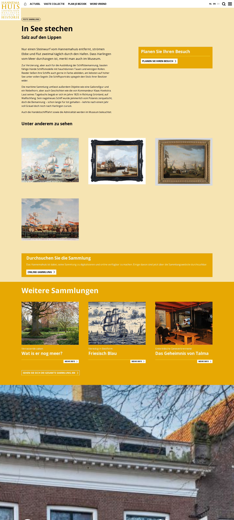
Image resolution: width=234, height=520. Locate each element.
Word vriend (98, 4)
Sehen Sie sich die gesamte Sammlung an (49, 372)
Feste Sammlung (31, 19)
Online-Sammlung (40, 272)
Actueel (35, 4)
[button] (230, 4)
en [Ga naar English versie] (214, 4)
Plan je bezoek (77, 4)
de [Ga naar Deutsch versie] (218, 4)
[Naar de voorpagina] (10, 10)
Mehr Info (70, 361)
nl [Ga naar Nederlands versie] (210, 4)
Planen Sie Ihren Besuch (157, 61)
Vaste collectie (54, 4)
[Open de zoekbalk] (224, 4)
